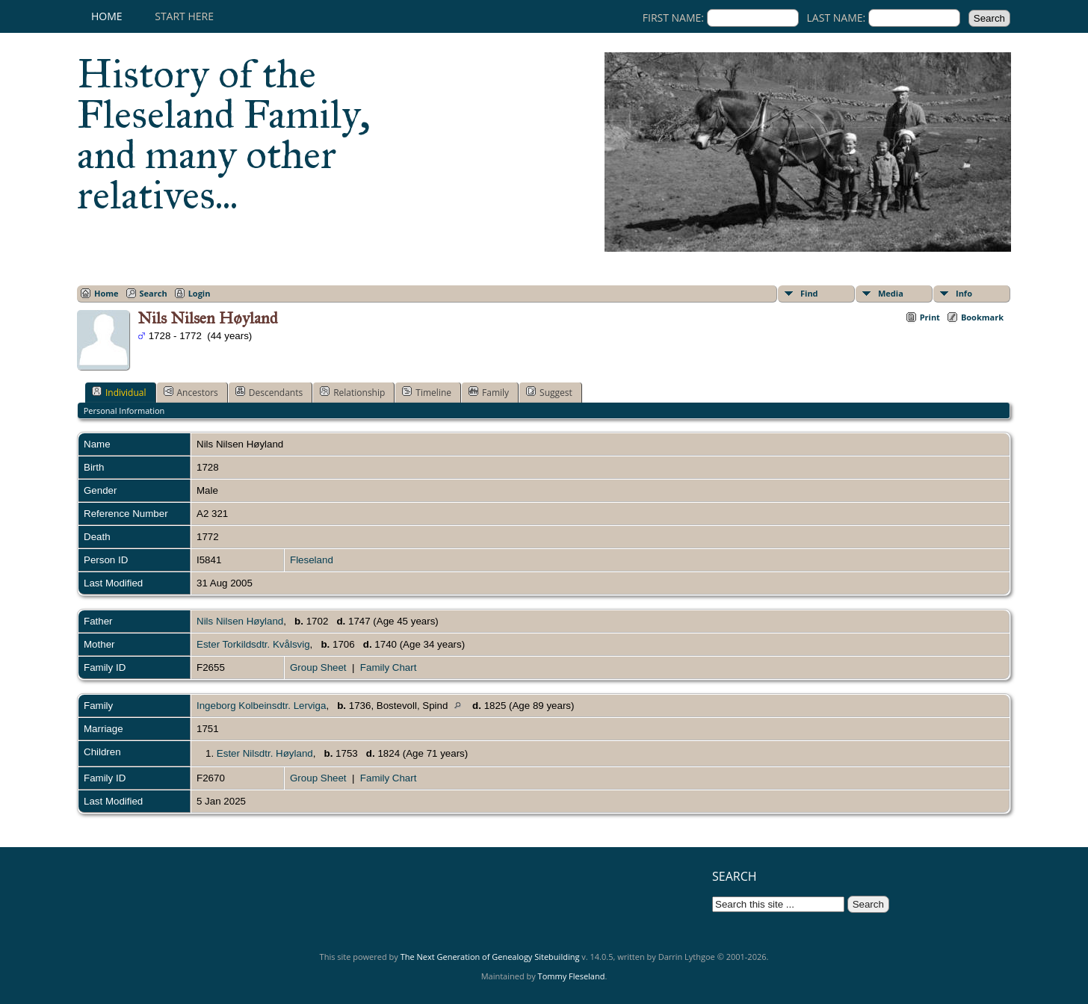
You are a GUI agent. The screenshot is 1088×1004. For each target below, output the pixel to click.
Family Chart (388, 667)
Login (199, 293)
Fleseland (311, 559)
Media (890, 293)
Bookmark (982, 317)
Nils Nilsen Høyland (240, 621)
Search (153, 293)
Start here (184, 16)
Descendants (269, 392)
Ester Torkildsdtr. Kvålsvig (253, 644)
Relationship (352, 392)
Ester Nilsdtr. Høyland (265, 753)
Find (809, 293)
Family (489, 392)
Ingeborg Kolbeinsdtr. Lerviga (261, 705)
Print (930, 317)
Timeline (426, 392)
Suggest (549, 392)
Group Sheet (318, 667)
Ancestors (191, 392)
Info (964, 293)
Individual (119, 392)
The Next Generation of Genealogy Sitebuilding (490, 956)
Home (107, 16)
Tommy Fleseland (571, 976)
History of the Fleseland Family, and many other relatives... (224, 134)
